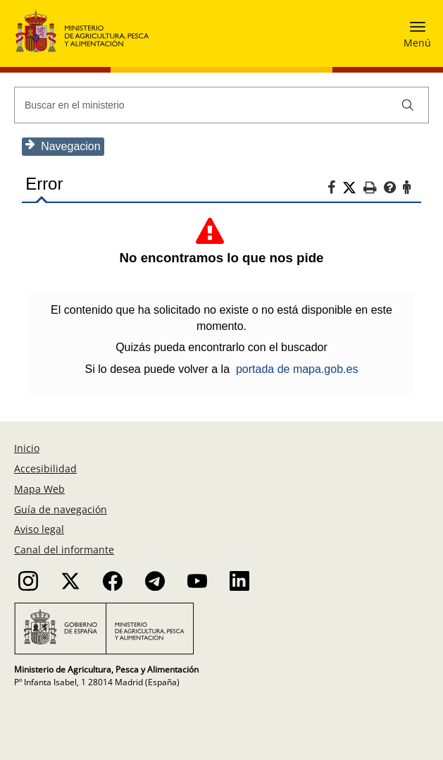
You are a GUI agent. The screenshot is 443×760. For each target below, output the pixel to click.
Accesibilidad (45, 468)
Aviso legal (39, 529)
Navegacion (62, 145)
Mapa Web (39, 489)
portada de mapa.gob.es (297, 369)
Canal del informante (64, 549)
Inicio (26, 448)
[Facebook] (335, 189)
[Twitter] (353, 188)
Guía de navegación (60, 509)
